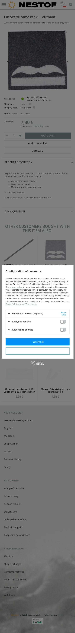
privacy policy (16, 287)
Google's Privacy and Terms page (21, 304)
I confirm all (38, 341)
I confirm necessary (37, 350)
